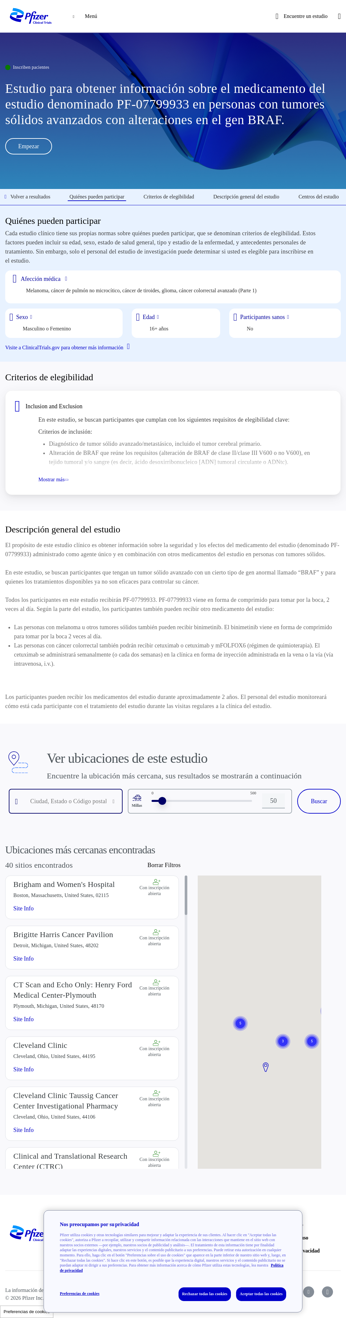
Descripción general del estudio (246, 196)
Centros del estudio (319, 196)
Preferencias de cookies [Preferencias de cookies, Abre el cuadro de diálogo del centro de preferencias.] (80, 1293)
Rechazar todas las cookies (204, 1294)
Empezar (28, 146)
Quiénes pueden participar (97, 196)
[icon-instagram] (327, 1286)
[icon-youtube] (308, 1286)
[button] (265, 1062)
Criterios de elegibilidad (169, 196)
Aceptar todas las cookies (261, 1294)
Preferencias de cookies (27, 1311)
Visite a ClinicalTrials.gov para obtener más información (70, 347)
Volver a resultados (27, 196)
